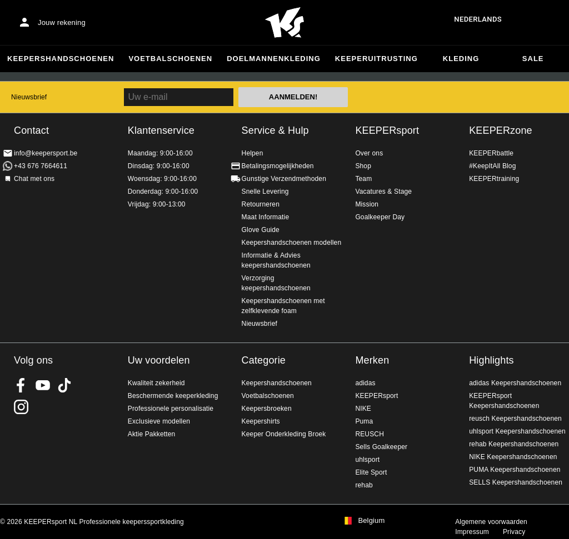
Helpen (252, 153)
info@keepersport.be (45, 153)
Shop (363, 166)
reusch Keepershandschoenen (515, 418)
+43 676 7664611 (40, 166)
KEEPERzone (500, 130)
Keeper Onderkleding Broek (284, 434)
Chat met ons (34, 179)
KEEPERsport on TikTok (64, 385)
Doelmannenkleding (274, 58)
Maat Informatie (266, 217)
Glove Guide (260, 230)
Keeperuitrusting (376, 58)
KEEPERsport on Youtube (43, 385)
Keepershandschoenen (60, 58)
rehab (363, 485)
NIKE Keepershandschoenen (513, 457)
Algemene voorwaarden (491, 522)
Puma (364, 421)
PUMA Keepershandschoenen (514, 469)
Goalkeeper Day (380, 217)
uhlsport (367, 460)
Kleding (461, 58)
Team (363, 179)
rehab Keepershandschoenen (513, 444)
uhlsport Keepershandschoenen (517, 431)
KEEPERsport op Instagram (21, 407)
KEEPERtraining (494, 179)
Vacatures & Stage (383, 191)
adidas (365, 383)
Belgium (371, 521)
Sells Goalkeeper (381, 447)
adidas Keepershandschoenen (515, 383)
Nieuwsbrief (29, 97)
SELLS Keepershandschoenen (515, 482)
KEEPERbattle (491, 153)
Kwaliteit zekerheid (156, 383)
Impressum (472, 532)
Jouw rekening (62, 22)
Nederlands (478, 19)
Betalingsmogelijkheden (278, 166)
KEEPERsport (387, 130)
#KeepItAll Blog (492, 166)
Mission (366, 204)
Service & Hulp (275, 130)
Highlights (491, 360)
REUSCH (369, 434)
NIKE (363, 408)
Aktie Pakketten (152, 434)
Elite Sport (371, 472)
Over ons (369, 153)
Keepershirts (261, 421)
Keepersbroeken (267, 408)
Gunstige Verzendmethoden (284, 179)
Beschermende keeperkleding (173, 396)
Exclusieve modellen (159, 421)
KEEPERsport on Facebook (21, 385)
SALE (533, 58)
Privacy (514, 532)
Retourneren (260, 204)
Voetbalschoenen (170, 58)
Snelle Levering (265, 191)
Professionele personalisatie (170, 408)
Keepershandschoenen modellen (292, 242)
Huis (284, 22)
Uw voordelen (159, 360)
